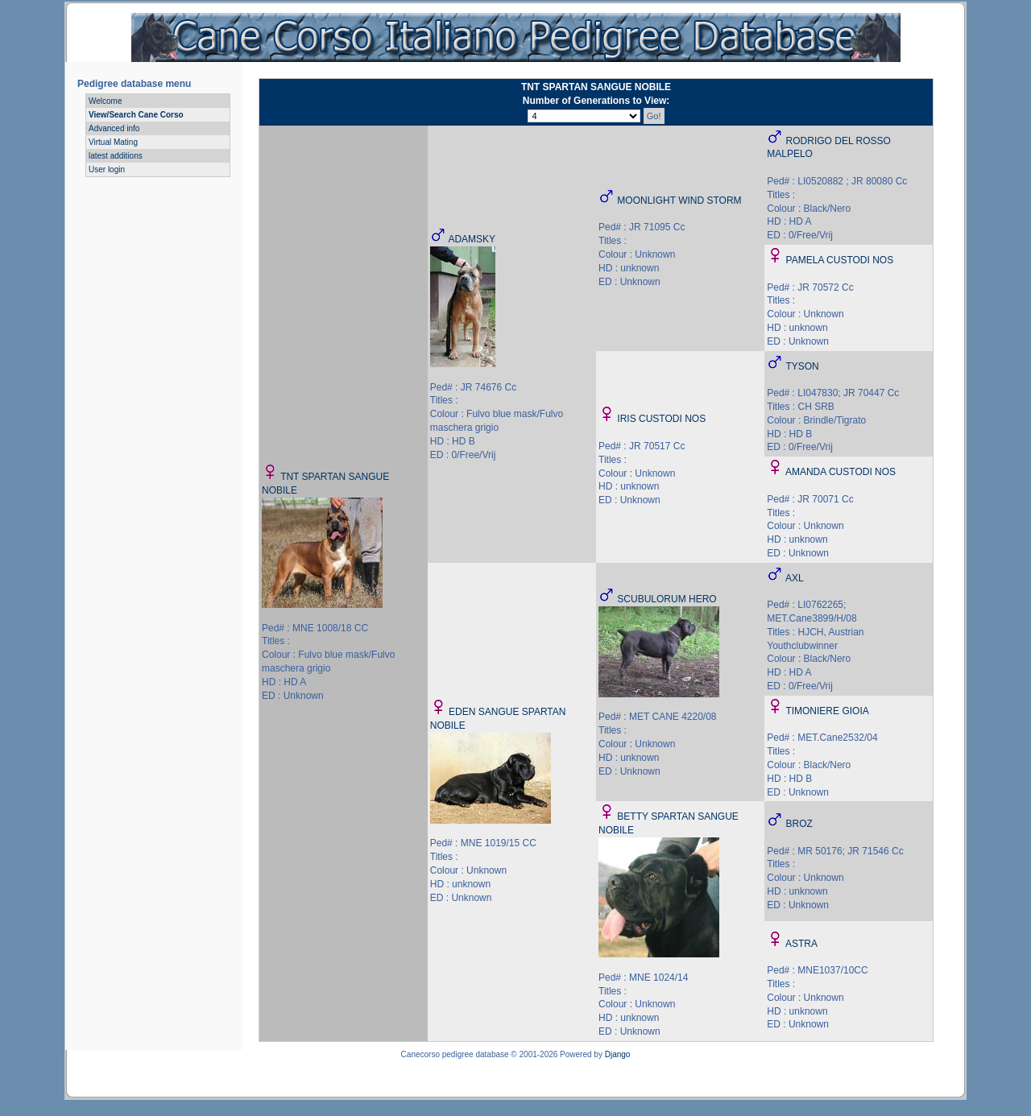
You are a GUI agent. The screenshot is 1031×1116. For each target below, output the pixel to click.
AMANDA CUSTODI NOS (840, 471)
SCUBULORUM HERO (666, 599)
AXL (794, 578)
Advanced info (114, 128)
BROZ (799, 823)
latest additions (116, 155)
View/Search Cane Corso (136, 114)
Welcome (105, 101)
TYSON (801, 366)
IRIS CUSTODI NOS (661, 418)
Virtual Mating (113, 142)
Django (618, 1054)
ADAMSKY (471, 239)
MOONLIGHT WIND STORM (679, 200)
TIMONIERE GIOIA (826, 711)
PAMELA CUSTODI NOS (840, 260)
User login (107, 169)
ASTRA (801, 943)
